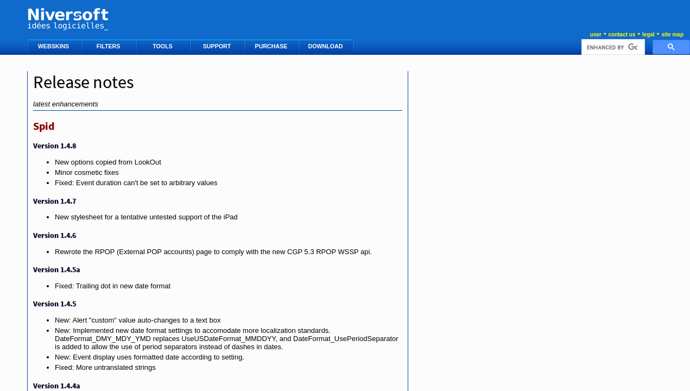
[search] (612, 47)
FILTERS (109, 46)
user (596, 34)
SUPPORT (217, 46)
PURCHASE (272, 46)
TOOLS (163, 46)
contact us (621, 34)
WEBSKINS (54, 46)
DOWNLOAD (326, 46)
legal (648, 34)
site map (672, 34)
